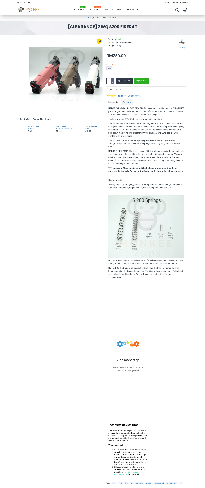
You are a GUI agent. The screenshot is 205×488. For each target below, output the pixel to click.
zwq (113, 483)
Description (113, 102)
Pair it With (25, 119)
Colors (108, 64)
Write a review (134, 96)
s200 (120, 483)
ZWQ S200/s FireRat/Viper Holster (64, 127)
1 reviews (121, 96)
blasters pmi (159, 483)
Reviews (127, 102)
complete (139, 483)
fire (126, 483)
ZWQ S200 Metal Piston (91, 127)
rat (132, 483)
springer (149, 483)
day (181, 483)
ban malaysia (171, 483)
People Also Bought (42, 119)
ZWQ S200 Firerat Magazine (34, 127)
